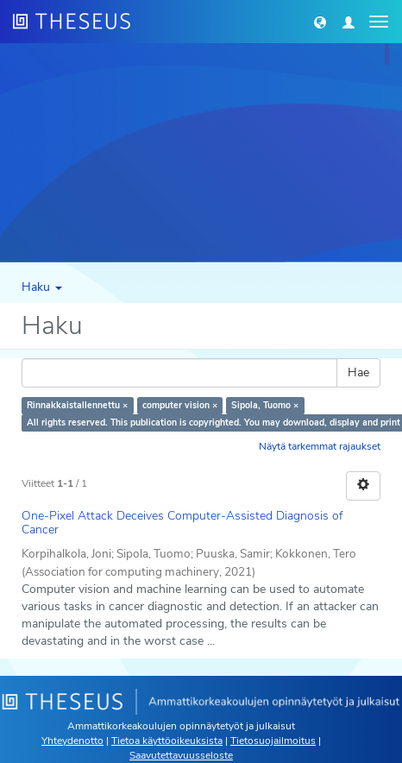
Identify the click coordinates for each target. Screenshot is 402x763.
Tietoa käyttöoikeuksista (167, 740)
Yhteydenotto (72, 740)
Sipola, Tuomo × (264, 405)
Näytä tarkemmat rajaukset (319, 446)
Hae (358, 372)
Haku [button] (42, 287)
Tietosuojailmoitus (273, 740)
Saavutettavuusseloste (181, 755)
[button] (320, 21)
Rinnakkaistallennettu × (77, 405)
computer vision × (179, 405)
